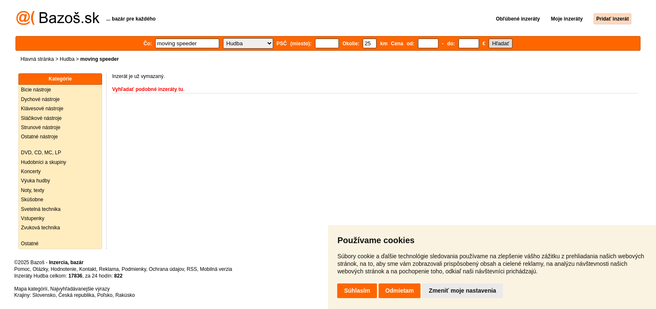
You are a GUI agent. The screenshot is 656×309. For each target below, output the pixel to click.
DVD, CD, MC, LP (41, 153)
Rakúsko (125, 295)
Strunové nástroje (40, 127)
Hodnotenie (63, 269)
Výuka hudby (35, 181)
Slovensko (43, 295)
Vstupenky (32, 218)
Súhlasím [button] (357, 290)
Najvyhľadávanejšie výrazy (80, 289)
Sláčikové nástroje (41, 118)
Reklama (109, 269)
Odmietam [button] (399, 290)
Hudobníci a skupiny (43, 162)
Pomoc (22, 269)
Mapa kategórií (30, 289)
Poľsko (105, 295)
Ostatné (29, 244)
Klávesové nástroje (42, 109)
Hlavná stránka (37, 59)
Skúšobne (32, 200)
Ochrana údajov (166, 269)
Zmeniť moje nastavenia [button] (462, 290)
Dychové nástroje (40, 99)
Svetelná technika (41, 209)
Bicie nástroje (36, 90)
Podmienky (134, 269)
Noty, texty (32, 190)
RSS (192, 269)
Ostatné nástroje (39, 137)
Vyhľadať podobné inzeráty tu (147, 89)
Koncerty (31, 171)
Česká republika (76, 295)
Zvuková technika (40, 228)
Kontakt (87, 269)
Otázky (40, 269)
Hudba (67, 59)
